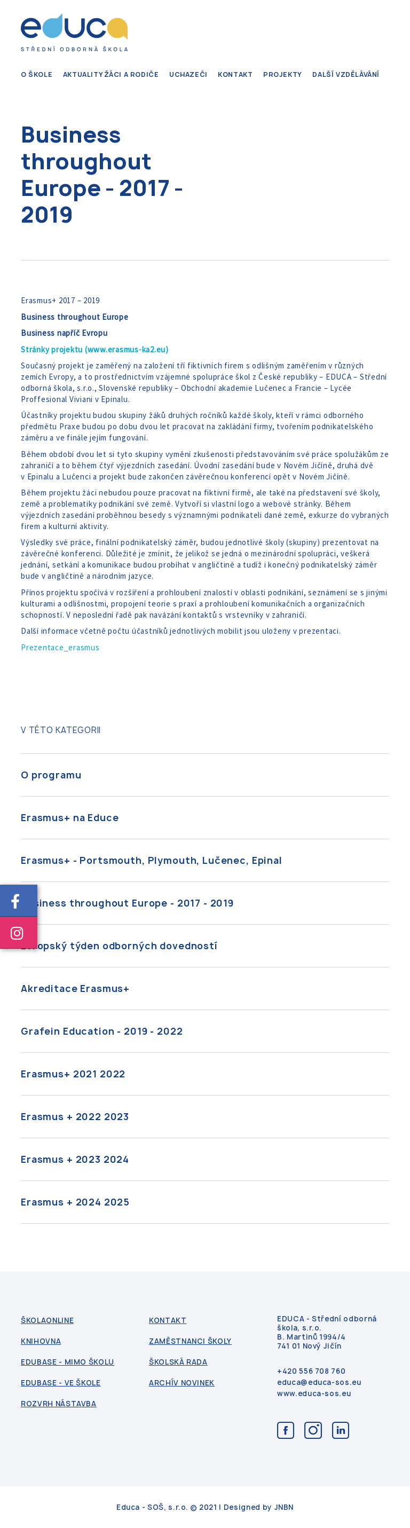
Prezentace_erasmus (60, 647)
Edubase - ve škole (61, 1383)
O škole (36, 74)
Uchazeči (188, 74)
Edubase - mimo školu (67, 1362)
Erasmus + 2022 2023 (75, 1116)
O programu (51, 775)
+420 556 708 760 (311, 1371)
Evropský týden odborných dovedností (119, 946)
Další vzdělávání (346, 74)
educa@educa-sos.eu (319, 1382)
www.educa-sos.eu (314, 1393)
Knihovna (41, 1341)
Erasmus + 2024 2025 (75, 1202)
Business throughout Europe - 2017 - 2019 (127, 903)
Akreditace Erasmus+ (75, 988)
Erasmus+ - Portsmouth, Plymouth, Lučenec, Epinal (151, 860)
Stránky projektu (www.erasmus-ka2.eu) (95, 349)
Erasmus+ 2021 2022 (73, 1074)
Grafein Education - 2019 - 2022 (102, 1031)
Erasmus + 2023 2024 (75, 1159)
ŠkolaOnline (47, 1320)
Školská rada (178, 1362)
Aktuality (83, 74)
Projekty (282, 74)
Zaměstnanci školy (190, 1341)
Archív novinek (182, 1383)
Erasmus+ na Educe (70, 818)
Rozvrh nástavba (59, 1403)
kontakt (235, 74)
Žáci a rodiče (131, 74)
